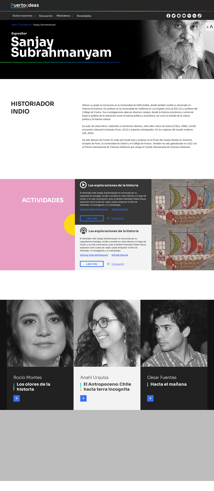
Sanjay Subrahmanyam (94, 209)
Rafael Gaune (120, 209)
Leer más (91, 218)
